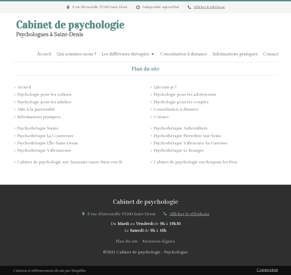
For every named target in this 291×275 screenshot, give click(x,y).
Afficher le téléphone (209, 7)
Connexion (267, 269)
